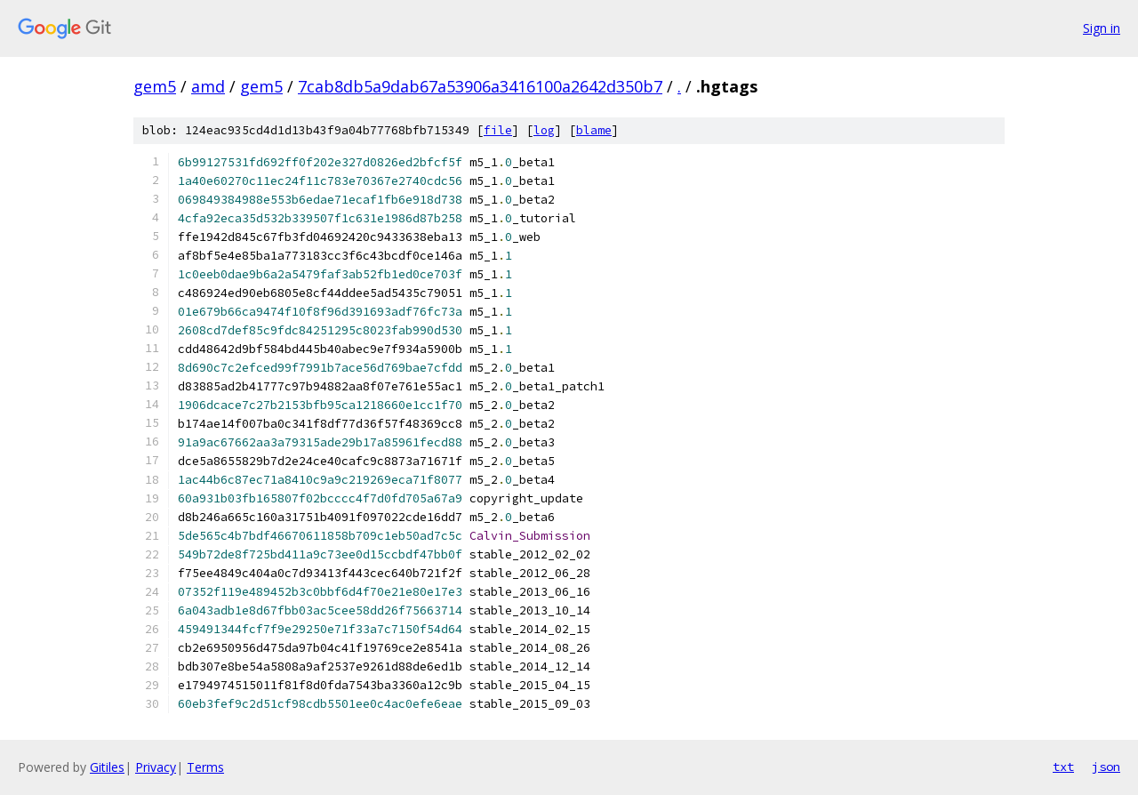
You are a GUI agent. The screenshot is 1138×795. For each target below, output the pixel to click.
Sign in (1101, 28)
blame (594, 130)
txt (1063, 767)
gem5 (154, 86)
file (498, 130)
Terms (205, 767)
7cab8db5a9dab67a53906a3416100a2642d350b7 (480, 86)
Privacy (155, 767)
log (544, 130)
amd (208, 86)
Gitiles (107, 767)
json (1106, 767)
